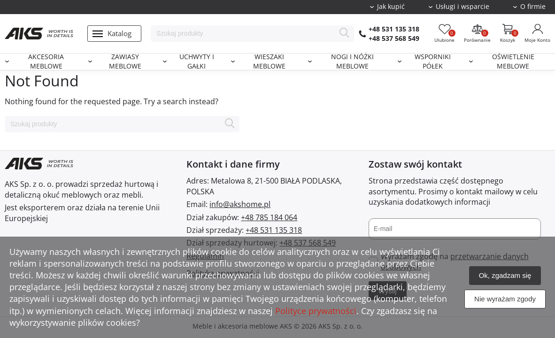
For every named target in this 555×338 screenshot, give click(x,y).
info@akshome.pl (239, 204)
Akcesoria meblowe (46, 62)
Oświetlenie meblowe (513, 62)
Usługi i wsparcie (462, 6)
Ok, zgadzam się (505, 275)
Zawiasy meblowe (125, 62)
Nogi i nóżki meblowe (352, 62)
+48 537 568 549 (394, 38)
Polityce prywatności (315, 310)
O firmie (533, 6)
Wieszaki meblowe (269, 62)
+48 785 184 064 (269, 217)
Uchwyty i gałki (196, 62)
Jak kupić (391, 6)
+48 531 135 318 (394, 28)
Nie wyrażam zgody (505, 299)
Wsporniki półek (433, 62)
